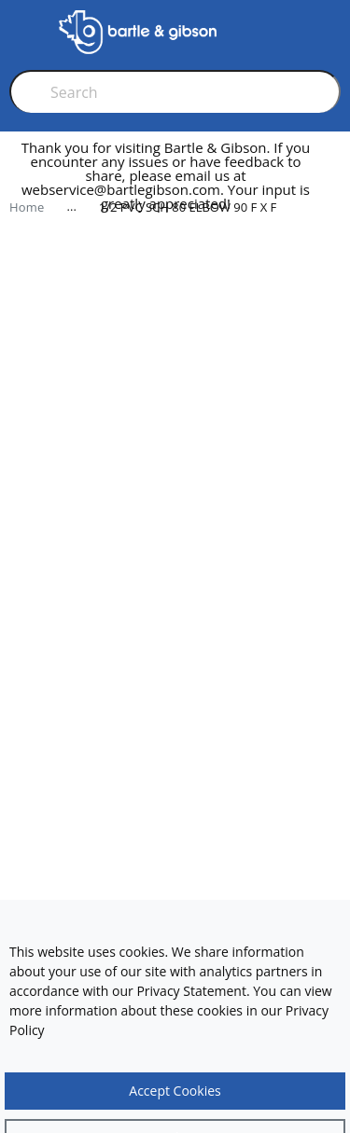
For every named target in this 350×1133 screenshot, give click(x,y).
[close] (335, 183)
